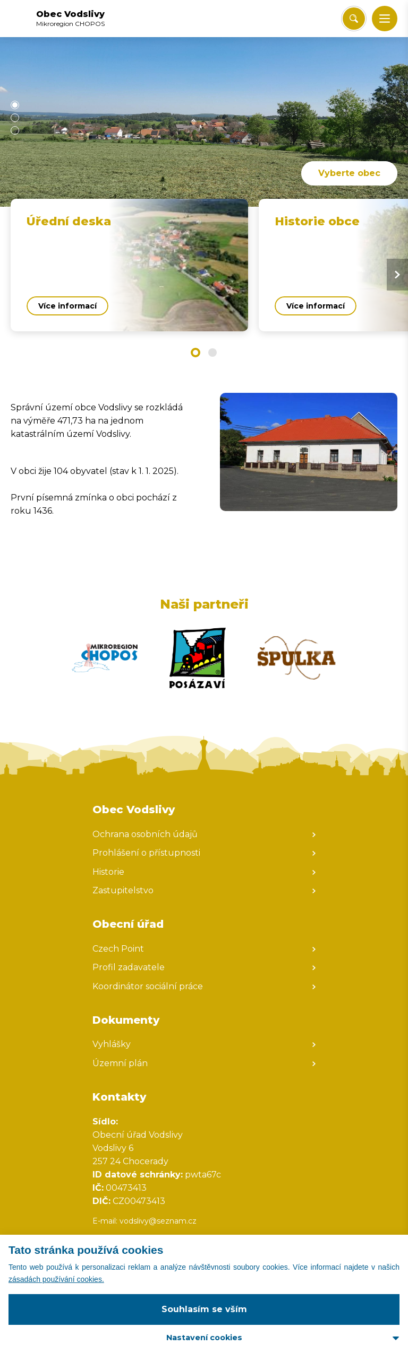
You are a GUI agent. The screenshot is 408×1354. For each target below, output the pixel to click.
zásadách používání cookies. (56, 1279)
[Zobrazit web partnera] (105, 658)
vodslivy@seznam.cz (158, 1221)
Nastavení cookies (204, 1337)
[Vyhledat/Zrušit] (354, 18)
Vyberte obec (349, 173)
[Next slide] (397, 275)
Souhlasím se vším (204, 1309)
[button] (384, 18)
